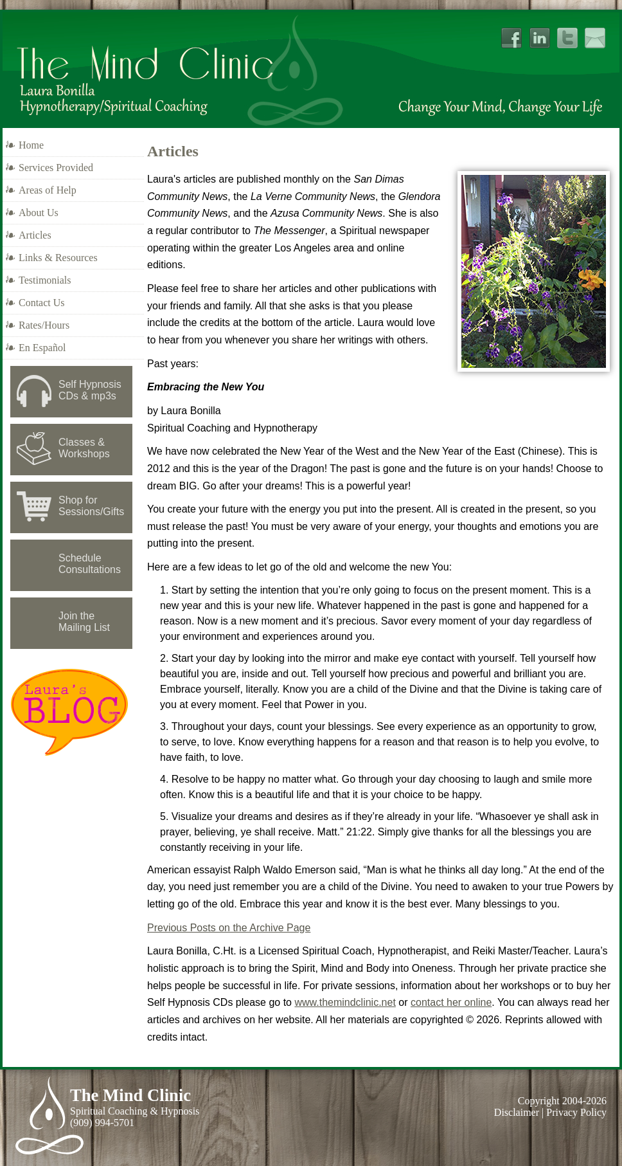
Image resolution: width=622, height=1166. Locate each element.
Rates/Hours (44, 325)
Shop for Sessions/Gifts (91, 506)
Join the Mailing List (84, 621)
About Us (38, 212)
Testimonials (45, 280)
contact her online (451, 1002)
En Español (42, 347)
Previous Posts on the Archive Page (228, 927)
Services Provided (56, 167)
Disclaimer (516, 1112)
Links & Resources (58, 257)
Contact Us (42, 302)
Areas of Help (47, 190)
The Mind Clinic (130, 1095)
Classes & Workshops (84, 448)
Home (31, 145)
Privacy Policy (576, 1112)
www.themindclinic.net (344, 1002)
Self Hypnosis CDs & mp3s (89, 390)
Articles (35, 235)
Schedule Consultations (89, 563)
